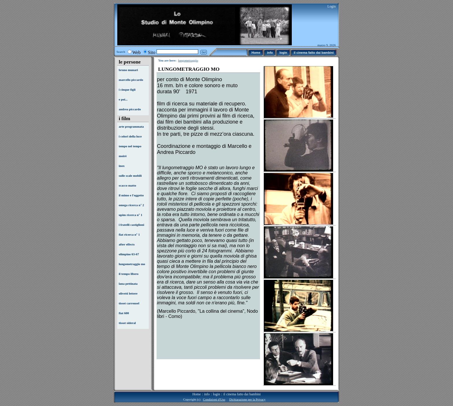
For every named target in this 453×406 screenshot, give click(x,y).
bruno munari (128, 70)
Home (196, 394)
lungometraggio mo (132, 264)
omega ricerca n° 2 (131, 205)
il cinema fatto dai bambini (242, 394)
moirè (123, 156)
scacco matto (127, 185)
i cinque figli (127, 89)
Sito (151, 52)
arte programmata (131, 126)
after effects (127, 244)
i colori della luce (130, 136)
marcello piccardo (131, 79)
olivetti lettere (128, 293)
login (216, 394)
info (206, 394)
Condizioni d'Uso (214, 399)
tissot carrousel (129, 303)
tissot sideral (127, 323)
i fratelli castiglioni (131, 224)
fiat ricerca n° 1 (129, 234)
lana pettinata (128, 283)
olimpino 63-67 (129, 254)
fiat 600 (124, 313)
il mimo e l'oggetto (131, 195)
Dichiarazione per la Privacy (247, 399)
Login (331, 6)
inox (122, 165)
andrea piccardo (130, 109)
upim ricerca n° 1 (130, 215)
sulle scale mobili (130, 175)
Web (136, 52)
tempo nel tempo (130, 146)
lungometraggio (188, 60)
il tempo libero (128, 273)
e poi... (123, 99)
